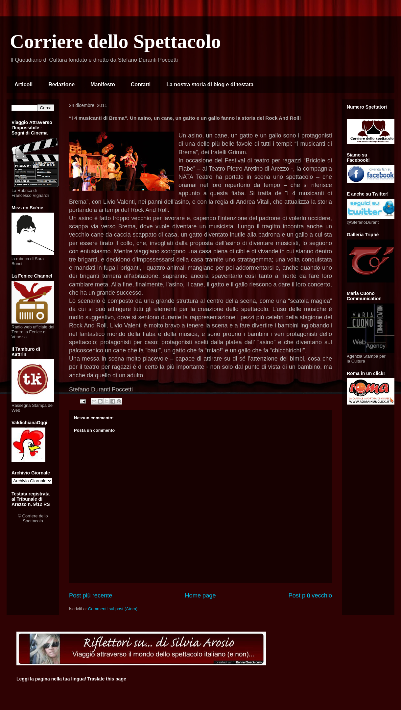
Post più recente (90, 595)
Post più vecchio (310, 595)
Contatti (141, 84)
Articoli (23, 84)
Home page (200, 595)
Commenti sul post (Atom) (112, 608)
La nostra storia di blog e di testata (209, 84)
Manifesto (102, 84)
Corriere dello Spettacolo (115, 41)
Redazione (61, 84)
